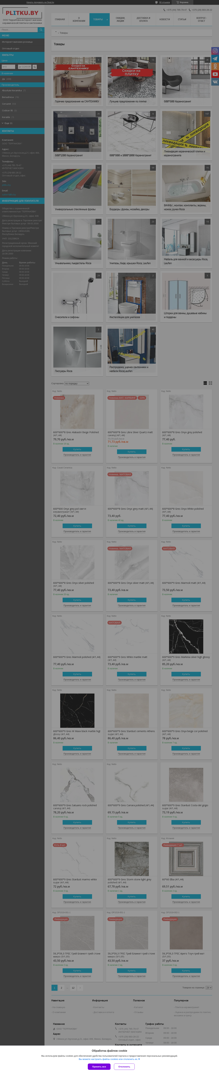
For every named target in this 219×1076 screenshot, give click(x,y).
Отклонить (124, 1066)
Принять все (99, 1066)
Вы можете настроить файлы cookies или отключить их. (108, 1059)
